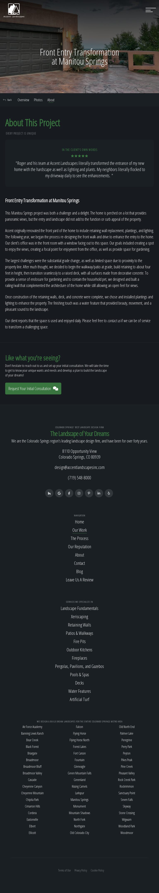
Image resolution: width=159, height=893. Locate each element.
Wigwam (126, 819)
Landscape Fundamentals (79, 608)
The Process (79, 538)
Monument (79, 806)
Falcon (79, 726)
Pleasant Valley (127, 773)
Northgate (79, 826)
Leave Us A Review (79, 579)
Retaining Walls (79, 625)
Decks (79, 683)
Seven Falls (127, 799)
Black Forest (32, 746)
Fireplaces (79, 658)
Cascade (32, 779)
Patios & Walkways (79, 633)
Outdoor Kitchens (79, 649)
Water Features (79, 691)
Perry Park (127, 746)
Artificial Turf (79, 699)
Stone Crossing (127, 813)
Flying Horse (79, 733)
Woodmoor (126, 832)
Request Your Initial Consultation (33, 388)
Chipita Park (32, 799)
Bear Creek (32, 740)
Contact (79, 563)
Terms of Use (64, 870)
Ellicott (32, 832)
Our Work (79, 530)
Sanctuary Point (126, 793)
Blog (79, 571)
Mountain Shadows (79, 813)
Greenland (80, 779)
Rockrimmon (127, 786)
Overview (23, 99)
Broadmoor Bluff (32, 766)
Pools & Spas (79, 674)
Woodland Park (126, 826)
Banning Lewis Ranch (32, 733)
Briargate (32, 753)
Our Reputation (79, 546)
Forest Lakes (79, 746)
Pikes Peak (126, 760)
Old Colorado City (79, 832)
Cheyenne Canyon (32, 786)
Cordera (32, 813)
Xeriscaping (79, 616)
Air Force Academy (32, 726)
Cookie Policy (97, 870)
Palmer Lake (126, 733)
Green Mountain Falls (79, 773)
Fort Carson (79, 753)
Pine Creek (127, 766)
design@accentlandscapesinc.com (80, 467)
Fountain (79, 760)
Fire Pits (79, 641)
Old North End (127, 726)
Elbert (32, 826)
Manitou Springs (79, 799)
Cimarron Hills (32, 806)
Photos (38, 99)
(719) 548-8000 (79, 477)
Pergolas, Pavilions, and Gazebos (79, 666)
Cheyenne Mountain (32, 793)
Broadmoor (32, 760)
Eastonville (32, 819)
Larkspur (79, 793)
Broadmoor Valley (32, 773)
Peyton (126, 753)
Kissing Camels (79, 786)
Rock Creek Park (126, 779)
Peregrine (127, 740)
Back (7, 100)
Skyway (127, 806)
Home (79, 521)
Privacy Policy (81, 870)
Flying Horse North (79, 740)
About (50, 99)
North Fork (79, 819)
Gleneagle (79, 766)
